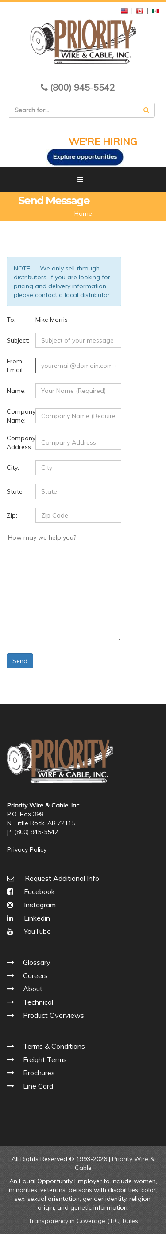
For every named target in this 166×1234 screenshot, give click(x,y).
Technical (38, 1002)
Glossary (36, 962)
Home (83, 213)
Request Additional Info (62, 878)
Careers (35, 975)
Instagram (31, 904)
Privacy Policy (26, 849)
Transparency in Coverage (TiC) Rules (83, 1221)
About (32, 988)
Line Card (38, 1086)
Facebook (31, 891)
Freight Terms (45, 1059)
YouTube (29, 931)
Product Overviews (53, 1015)
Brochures (39, 1072)
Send (19, 661)
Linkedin (28, 918)
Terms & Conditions (54, 1046)
